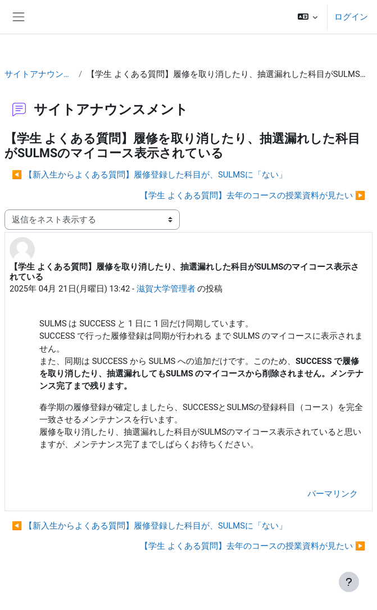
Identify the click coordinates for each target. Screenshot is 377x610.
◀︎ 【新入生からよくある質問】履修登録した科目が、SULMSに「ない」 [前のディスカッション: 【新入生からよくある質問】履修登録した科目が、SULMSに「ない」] (149, 175)
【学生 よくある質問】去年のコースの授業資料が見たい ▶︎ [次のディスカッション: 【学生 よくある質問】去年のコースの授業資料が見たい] (252, 195)
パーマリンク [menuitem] (332, 494)
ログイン (351, 17)
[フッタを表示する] (349, 582)
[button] (307, 17)
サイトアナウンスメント (39, 74)
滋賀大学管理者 (166, 289)
